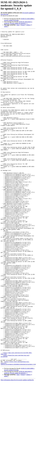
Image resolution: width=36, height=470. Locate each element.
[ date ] (18, 25)
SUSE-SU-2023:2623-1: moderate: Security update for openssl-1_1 (18, 22)
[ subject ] (28, 25)
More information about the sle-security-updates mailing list (17, 447)
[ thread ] (22, 25)
